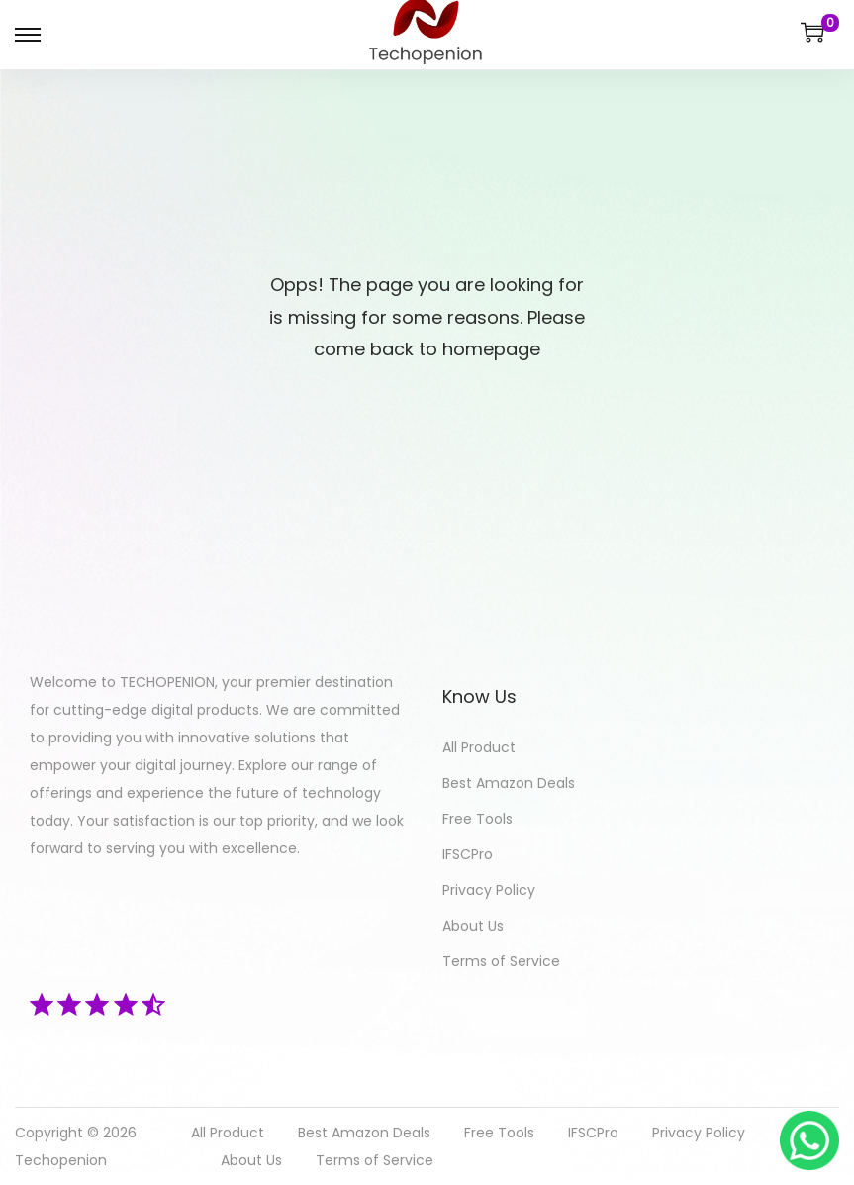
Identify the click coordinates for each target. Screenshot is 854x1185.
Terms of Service (501, 961)
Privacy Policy (488, 890)
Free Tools (477, 819)
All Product (479, 747)
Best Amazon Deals (508, 783)
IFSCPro (467, 854)
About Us (473, 926)
